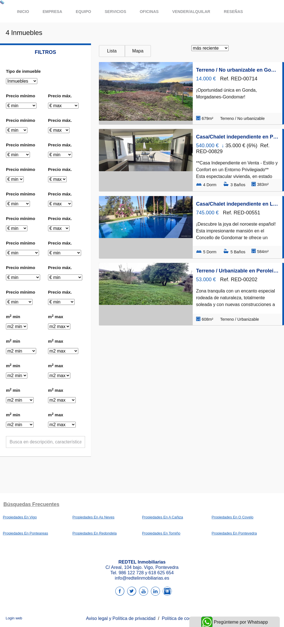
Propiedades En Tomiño (161, 533)
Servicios (115, 11)
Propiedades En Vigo (20, 517)
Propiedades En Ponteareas (25, 533)
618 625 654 (161, 572)
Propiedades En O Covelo (232, 517)
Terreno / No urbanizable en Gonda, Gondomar (237, 70)
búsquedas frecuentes (31, 504)
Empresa (52, 11)
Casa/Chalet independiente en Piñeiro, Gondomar (237, 137)
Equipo (83, 11)
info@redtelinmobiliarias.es (142, 578)
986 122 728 (131, 572)
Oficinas (149, 11)
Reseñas (233, 11)
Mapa (138, 51)
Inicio (23, 11)
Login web (14, 618)
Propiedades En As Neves (93, 517)
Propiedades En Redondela (94, 533)
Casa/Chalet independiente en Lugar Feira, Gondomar (237, 204)
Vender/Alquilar (191, 11)
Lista (112, 51)
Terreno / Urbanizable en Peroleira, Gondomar (237, 271)
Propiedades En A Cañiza (162, 517)
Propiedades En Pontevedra (234, 533)
